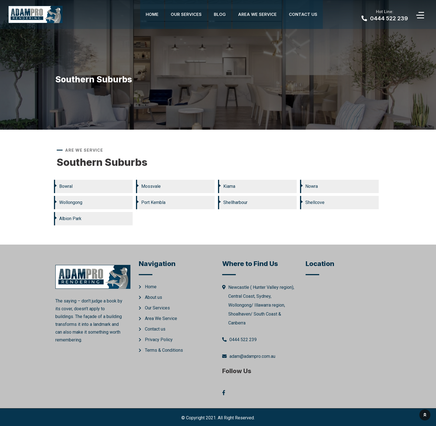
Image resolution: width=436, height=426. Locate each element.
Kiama (229, 186)
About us (153, 297)
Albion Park (70, 218)
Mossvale (151, 186)
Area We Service (257, 14)
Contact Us (303, 14)
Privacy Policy (159, 339)
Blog (220, 14)
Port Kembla (153, 202)
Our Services (186, 14)
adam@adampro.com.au (252, 356)
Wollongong (70, 202)
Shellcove (314, 202)
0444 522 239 (243, 339)
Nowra (311, 186)
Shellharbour (235, 202)
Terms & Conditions (164, 350)
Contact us (155, 329)
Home (152, 14)
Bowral (66, 186)
